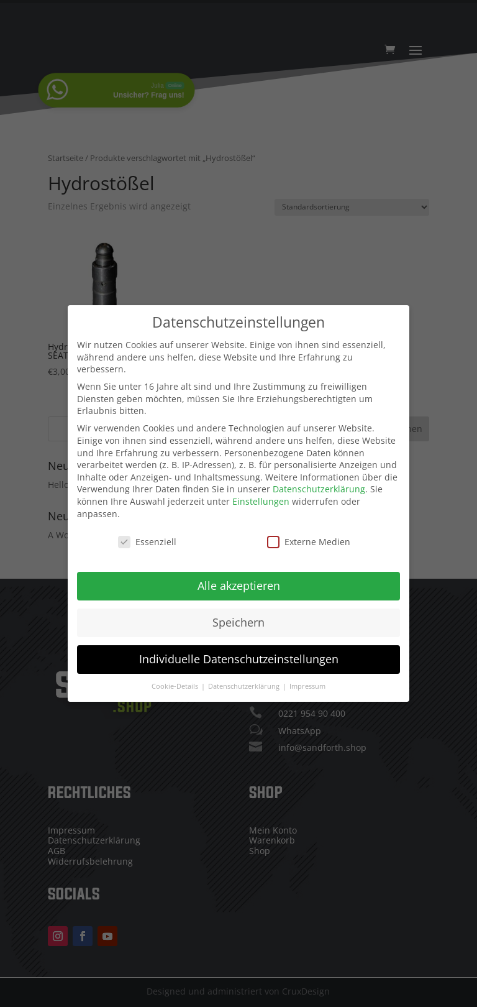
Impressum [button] (307, 681)
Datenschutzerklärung (319, 484)
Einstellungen (260, 496)
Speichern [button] (238, 617)
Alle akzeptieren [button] (239, 580)
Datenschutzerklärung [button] (244, 681)
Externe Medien (308, 537)
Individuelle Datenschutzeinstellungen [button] (238, 653)
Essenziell (147, 537)
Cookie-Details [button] (176, 681)
